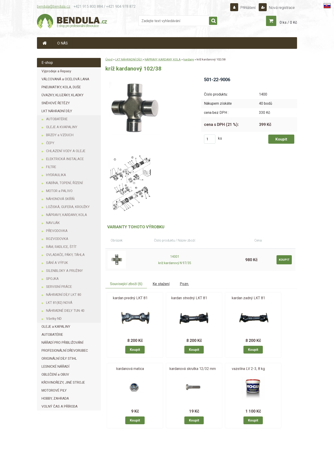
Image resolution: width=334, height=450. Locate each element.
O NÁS (62, 43)
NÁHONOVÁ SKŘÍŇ (60, 199)
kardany (188, 59)
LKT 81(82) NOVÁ (59, 303)
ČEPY (50, 143)
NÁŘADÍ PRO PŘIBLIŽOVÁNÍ (62, 343)
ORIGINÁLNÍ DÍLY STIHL (59, 358)
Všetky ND (54, 319)
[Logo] (72, 21)
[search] (213, 21)
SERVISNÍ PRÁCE (59, 287)
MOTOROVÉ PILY (54, 390)
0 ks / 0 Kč (288, 22)
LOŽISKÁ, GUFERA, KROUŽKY (68, 207)
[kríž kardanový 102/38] (136, 78)
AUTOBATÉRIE (57, 119)
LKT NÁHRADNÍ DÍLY (57, 111)
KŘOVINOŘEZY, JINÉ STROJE (63, 382)
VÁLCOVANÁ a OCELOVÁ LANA (65, 79)
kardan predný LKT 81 (130, 298)
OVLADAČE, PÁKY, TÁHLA (65, 255)
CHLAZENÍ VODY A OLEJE (65, 151)
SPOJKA (52, 279)
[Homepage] (44, 43)
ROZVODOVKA (57, 239)
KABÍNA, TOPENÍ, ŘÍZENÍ (64, 183)
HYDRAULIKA (56, 175)
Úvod (108, 59)
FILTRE (51, 167)
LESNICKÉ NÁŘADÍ (55, 366)
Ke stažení (161, 284)
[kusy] (209, 139)
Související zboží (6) (126, 284)
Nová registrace (281, 7)
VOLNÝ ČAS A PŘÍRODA (60, 406)
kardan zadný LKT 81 (248, 298)
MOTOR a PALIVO (59, 191)
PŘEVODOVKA (57, 231)
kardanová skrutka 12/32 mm (193, 369)
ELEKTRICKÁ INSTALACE (65, 159)
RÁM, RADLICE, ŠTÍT (61, 247)
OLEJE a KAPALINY (56, 327)
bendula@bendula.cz (53, 6)
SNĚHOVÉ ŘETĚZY (56, 103)
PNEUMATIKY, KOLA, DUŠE (61, 87)
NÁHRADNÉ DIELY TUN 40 (65, 311)
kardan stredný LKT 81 (189, 298)
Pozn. (184, 284)
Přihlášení (248, 7)
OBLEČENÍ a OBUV (55, 374)
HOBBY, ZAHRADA (55, 398)
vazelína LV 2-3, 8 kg (248, 369)
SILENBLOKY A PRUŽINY (64, 271)
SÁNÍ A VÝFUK (57, 263)
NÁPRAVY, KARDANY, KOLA (66, 215)
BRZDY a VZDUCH (59, 135)
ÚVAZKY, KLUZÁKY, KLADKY (63, 95)
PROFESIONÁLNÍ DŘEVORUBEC (65, 351)
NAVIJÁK (53, 223)
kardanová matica (130, 369)
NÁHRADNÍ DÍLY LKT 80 (63, 295)
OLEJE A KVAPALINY (61, 127)
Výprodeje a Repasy (56, 71)
